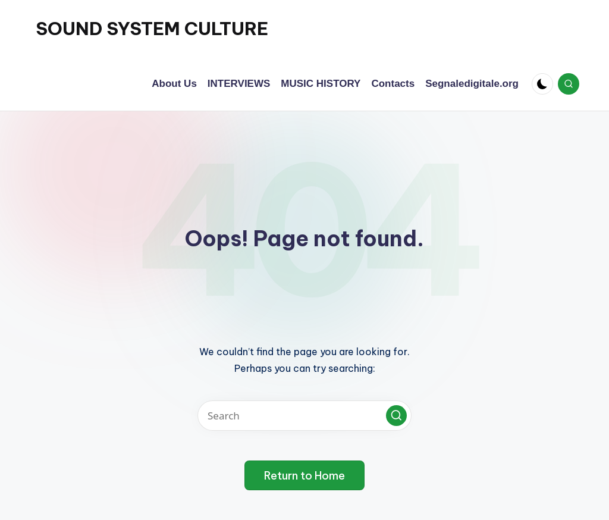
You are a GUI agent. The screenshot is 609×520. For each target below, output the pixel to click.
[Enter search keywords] (304, 415)
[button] (396, 415)
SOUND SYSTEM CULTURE (152, 28)
